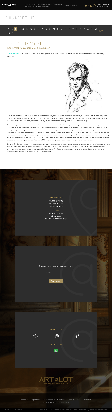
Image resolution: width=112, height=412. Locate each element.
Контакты (88, 400)
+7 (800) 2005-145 (103, 4)
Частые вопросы (75, 400)
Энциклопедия (49, 400)
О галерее (61, 400)
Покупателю (35, 400)
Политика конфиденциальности (56, 402)
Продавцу (24, 400)
